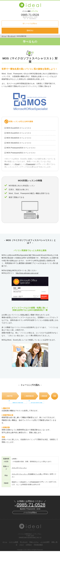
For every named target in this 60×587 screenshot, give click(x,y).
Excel (17, 164)
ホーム (5, 542)
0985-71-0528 (30, 14)
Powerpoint (30, 164)
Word (6, 164)
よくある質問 (44, 542)
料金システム (34, 542)
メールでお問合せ (31, 23)
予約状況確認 (38, 545)
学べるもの (23, 542)
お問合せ (29, 545)
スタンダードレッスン (19, 468)
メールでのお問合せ (30, 512)
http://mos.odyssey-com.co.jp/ (27, 273)
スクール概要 (13, 542)
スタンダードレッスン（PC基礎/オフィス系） (27, 474)
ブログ (21, 545)
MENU (30, 30)
